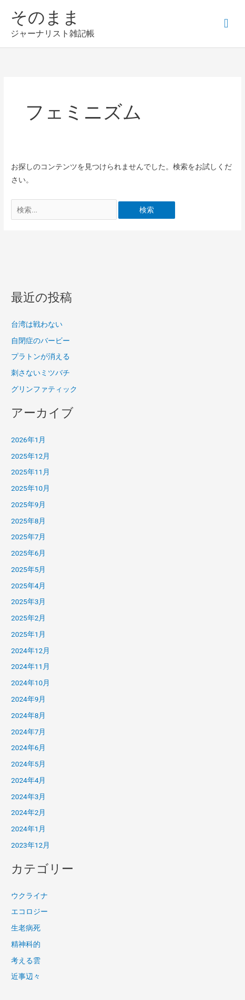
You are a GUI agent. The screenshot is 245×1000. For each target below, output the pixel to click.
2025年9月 (28, 504)
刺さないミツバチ (40, 372)
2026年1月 (28, 439)
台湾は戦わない (37, 324)
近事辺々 (25, 976)
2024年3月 (28, 796)
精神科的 (25, 944)
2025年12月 (30, 456)
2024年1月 (28, 828)
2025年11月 (30, 472)
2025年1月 (28, 634)
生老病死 (25, 928)
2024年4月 (28, 780)
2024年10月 (30, 682)
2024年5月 (28, 764)
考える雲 (25, 960)
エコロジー (29, 911)
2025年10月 (30, 488)
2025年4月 (28, 585)
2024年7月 (28, 731)
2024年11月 (30, 666)
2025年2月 (28, 618)
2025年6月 (28, 553)
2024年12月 (30, 650)
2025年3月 (28, 601)
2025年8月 (28, 521)
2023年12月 (30, 845)
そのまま (45, 17)
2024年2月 (28, 812)
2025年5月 (28, 569)
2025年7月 (28, 536)
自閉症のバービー (40, 340)
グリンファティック (44, 389)
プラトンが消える (40, 356)
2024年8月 (28, 715)
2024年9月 (28, 699)
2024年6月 (28, 747)
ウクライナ (29, 895)
